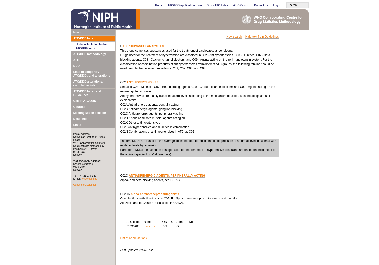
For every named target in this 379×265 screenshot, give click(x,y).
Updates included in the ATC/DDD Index (91, 46)
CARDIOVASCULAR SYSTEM (144, 46)
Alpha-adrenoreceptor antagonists (155, 194)
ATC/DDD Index (84, 38)
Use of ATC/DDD (84, 101)
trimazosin (150, 226)
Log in (277, 5)
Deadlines (80, 119)
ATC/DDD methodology (89, 54)
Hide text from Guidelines (262, 36)
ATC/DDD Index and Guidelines (87, 93)
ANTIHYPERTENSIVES (143, 82)
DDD (76, 66)
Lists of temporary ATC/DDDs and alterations (91, 73)
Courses (79, 107)
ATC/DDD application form (185, 5)
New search (234, 36)
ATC (76, 60)
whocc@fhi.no (89, 178)
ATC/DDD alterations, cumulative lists (88, 83)
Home (159, 5)
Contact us (261, 5)
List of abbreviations (133, 238)
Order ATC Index (217, 5)
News (77, 32)
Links (77, 125)
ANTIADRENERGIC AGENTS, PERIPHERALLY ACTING (167, 175)
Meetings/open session (89, 113)
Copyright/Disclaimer (84, 184)
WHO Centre (241, 5)
